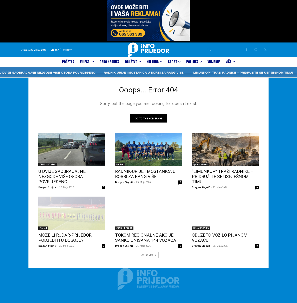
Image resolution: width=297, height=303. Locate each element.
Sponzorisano (200, 165)
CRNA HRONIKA (47, 165)
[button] (209, 50)
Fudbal (120, 165)
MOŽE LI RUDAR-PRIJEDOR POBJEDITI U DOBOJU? (65, 239)
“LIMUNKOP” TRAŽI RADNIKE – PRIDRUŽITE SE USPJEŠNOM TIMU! (228, 72)
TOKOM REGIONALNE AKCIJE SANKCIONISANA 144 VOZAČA (145, 239)
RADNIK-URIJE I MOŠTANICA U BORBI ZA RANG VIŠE (130, 72)
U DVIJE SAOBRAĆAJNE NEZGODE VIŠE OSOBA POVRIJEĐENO (62, 177)
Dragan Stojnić (47, 188)
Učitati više (148, 256)
